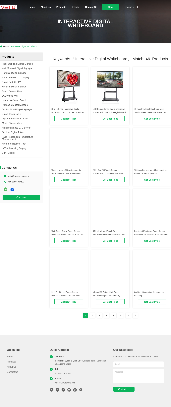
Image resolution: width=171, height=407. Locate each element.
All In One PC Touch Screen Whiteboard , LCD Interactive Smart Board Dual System (108, 173)
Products (61, 7)
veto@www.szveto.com (18, 176)
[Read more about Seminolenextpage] (128, 315)
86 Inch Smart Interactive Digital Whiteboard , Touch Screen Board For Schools (68, 112)
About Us (45, 7)
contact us (123, 389)
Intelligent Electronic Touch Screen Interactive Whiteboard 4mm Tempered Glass (151, 234)
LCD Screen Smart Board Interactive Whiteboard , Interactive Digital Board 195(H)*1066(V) (109, 112)
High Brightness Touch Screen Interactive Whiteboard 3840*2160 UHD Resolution (68, 295)
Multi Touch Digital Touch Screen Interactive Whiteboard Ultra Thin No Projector (67, 234)
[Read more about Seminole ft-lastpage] (135, 315)
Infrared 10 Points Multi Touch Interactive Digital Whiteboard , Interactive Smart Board (106, 295)
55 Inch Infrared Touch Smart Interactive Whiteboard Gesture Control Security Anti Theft (110, 234)
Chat (110, 7)
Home (31, 7)
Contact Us (91, 7)
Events (75, 7)
